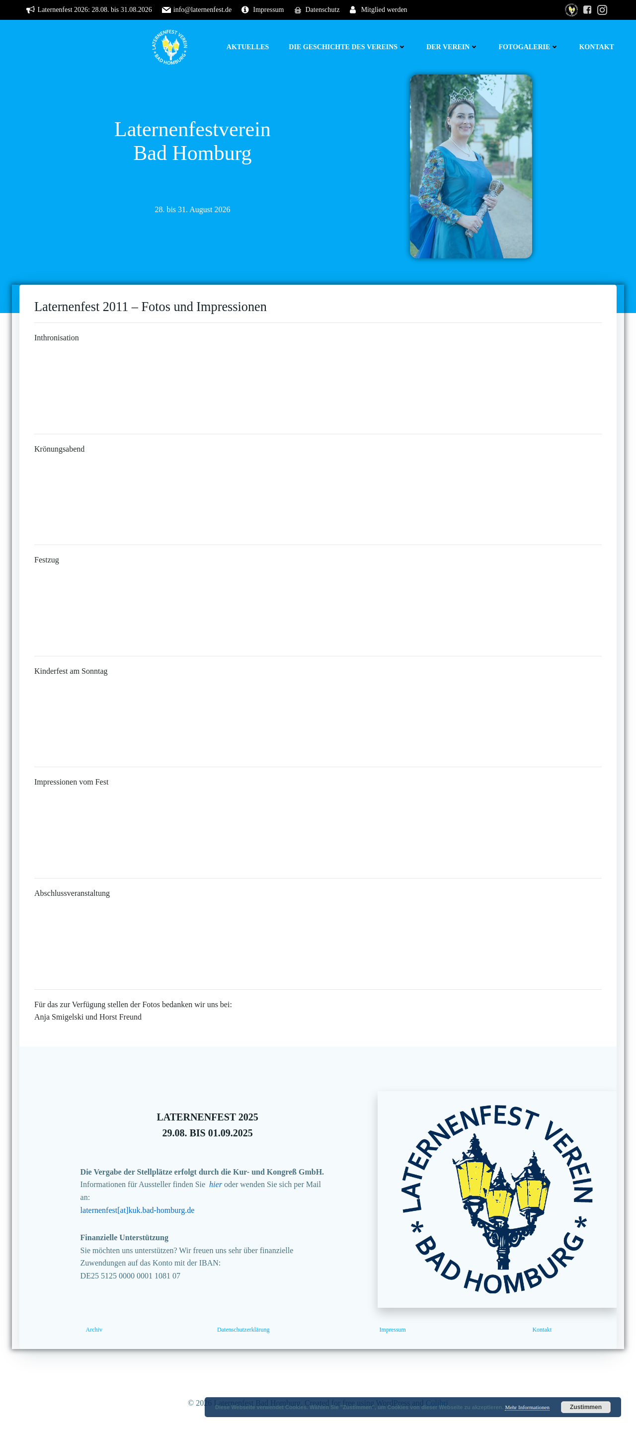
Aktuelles (248, 47)
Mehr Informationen (527, 1407)
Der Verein (452, 47)
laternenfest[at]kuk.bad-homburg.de (137, 1210)
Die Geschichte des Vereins (347, 47)
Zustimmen (586, 1407)
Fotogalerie (528, 47)
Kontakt (596, 47)
